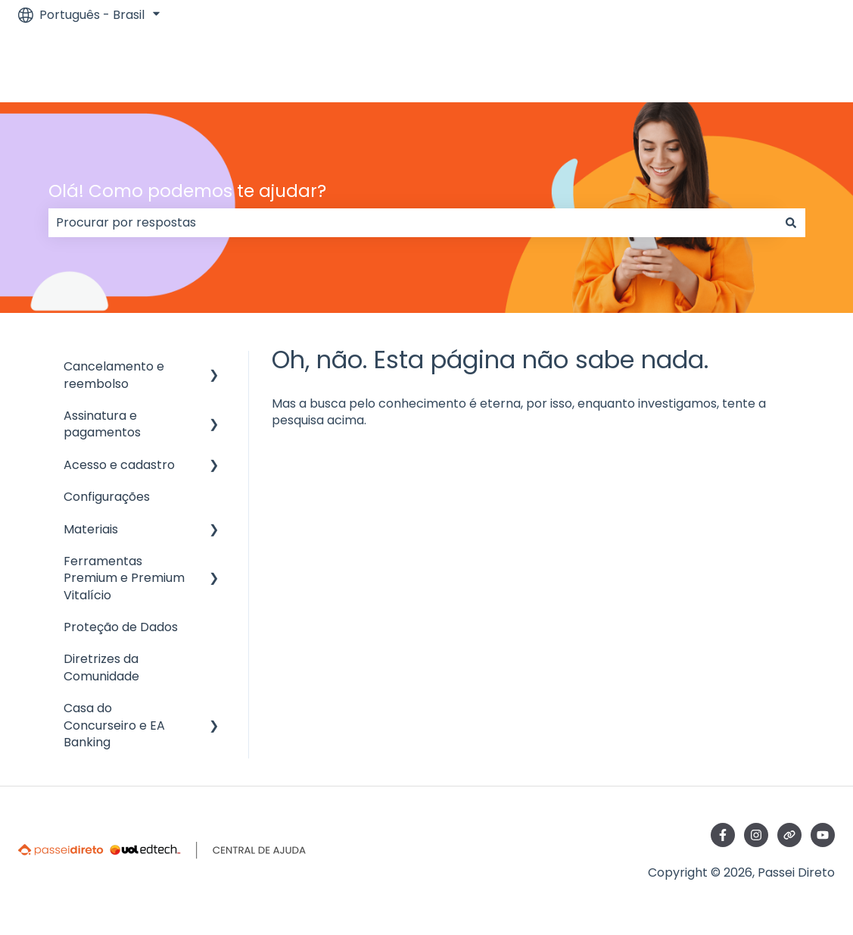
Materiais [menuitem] (91, 529)
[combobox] (412, 222)
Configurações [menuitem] (107, 496)
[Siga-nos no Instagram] (756, 835)
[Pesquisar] (791, 222)
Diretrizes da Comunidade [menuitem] (101, 667)
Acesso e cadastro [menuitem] (119, 465)
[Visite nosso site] (789, 835)
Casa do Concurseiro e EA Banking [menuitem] (114, 725)
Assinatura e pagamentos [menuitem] (102, 424)
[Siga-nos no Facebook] (723, 835)
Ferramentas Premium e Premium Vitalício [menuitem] (124, 578)
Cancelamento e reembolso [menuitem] (114, 375)
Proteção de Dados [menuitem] (121, 627)
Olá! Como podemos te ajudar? (187, 191)
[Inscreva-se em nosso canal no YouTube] (823, 835)
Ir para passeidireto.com (747, 65)
